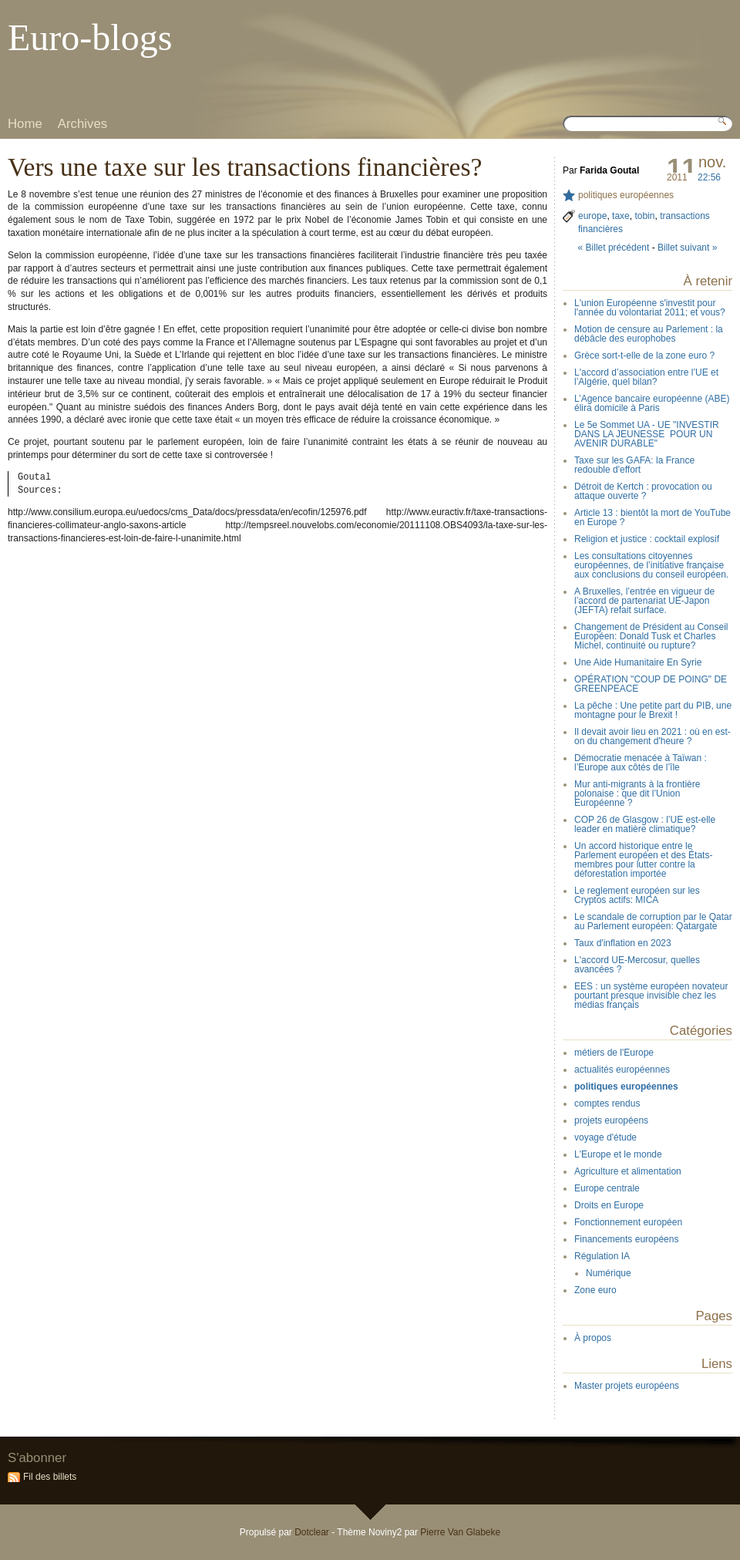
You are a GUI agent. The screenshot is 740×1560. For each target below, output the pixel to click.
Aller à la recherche (150, 11)
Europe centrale (607, 1188)
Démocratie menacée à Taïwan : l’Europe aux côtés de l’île (640, 763)
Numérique (608, 1273)
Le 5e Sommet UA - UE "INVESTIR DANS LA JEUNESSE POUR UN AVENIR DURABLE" (646, 434)
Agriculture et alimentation (627, 1171)
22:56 (709, 177)
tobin (644, 216)
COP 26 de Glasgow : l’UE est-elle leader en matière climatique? (644, 824)
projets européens (611, 1120)
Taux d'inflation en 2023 (622, 943)
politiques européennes (626, 195)
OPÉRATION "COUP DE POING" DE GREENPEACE (650, 684)
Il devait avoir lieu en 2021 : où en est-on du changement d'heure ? (652, 736)
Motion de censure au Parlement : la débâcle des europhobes (648, 334)
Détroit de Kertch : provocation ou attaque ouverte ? (643, 491)
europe (592, 216)
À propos (592, 1338)
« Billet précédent (614, 247)
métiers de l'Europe (614, 1052)
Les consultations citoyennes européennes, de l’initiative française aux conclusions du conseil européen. (651, 565)
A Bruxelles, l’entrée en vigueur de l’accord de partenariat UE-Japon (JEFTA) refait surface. (644, 600)
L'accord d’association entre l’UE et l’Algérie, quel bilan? (646, 377)
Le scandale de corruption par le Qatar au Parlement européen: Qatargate (653, 921)
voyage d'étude (605, 1137)
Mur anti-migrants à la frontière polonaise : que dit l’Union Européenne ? (637, 793)
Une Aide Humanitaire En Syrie (637, 662)
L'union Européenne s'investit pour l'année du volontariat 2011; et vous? (649, 308)
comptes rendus (607, 1103)
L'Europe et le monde (618, 1154)
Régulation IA (602, 1256)
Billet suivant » (687, 247)
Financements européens (626, 1239)
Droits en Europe (609, 1205)
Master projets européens (626, 1385)
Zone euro (595, 1290)
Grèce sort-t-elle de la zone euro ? (644, 355)
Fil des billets (49, 1476)
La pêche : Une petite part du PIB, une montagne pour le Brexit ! (653, 710)
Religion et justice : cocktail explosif (646, 539)
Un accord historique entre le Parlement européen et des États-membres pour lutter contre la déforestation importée (643, 860)
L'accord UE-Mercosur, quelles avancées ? (637, 965)
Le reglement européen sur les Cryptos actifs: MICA (637, 895)
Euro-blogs (90, 37)
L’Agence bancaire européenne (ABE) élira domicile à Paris (651, 403)
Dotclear (311, 1532)
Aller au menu (90, 11)
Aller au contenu (34, 11)
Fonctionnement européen (628, 1222)
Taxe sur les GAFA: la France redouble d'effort (634, 465)
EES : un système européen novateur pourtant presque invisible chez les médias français (651, 995)
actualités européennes (622, 1069)
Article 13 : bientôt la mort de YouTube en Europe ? (652, 517)
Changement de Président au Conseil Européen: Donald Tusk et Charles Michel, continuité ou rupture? (651, 636)
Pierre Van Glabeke (460, 1532)
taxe (621, 216)
